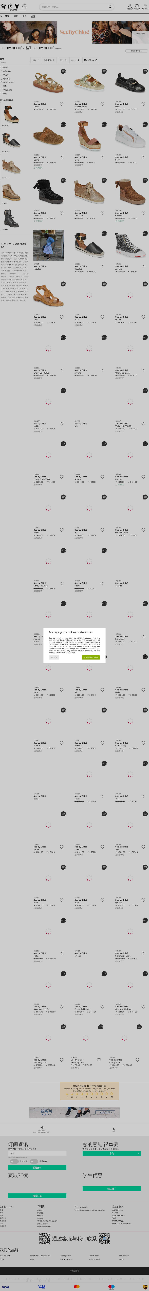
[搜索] (110, 7)
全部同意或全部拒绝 (91, 657)
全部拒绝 (54, 657)
